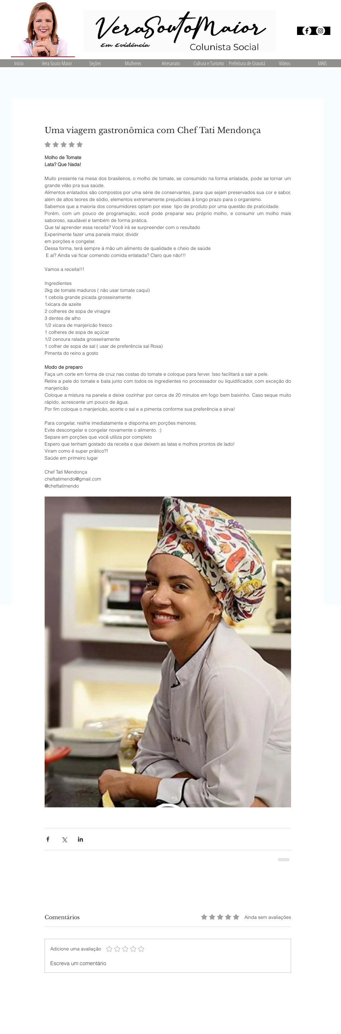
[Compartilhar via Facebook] (48, 839)
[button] (95, 63)
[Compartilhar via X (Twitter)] (64, 839)
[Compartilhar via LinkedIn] (80, 839)
